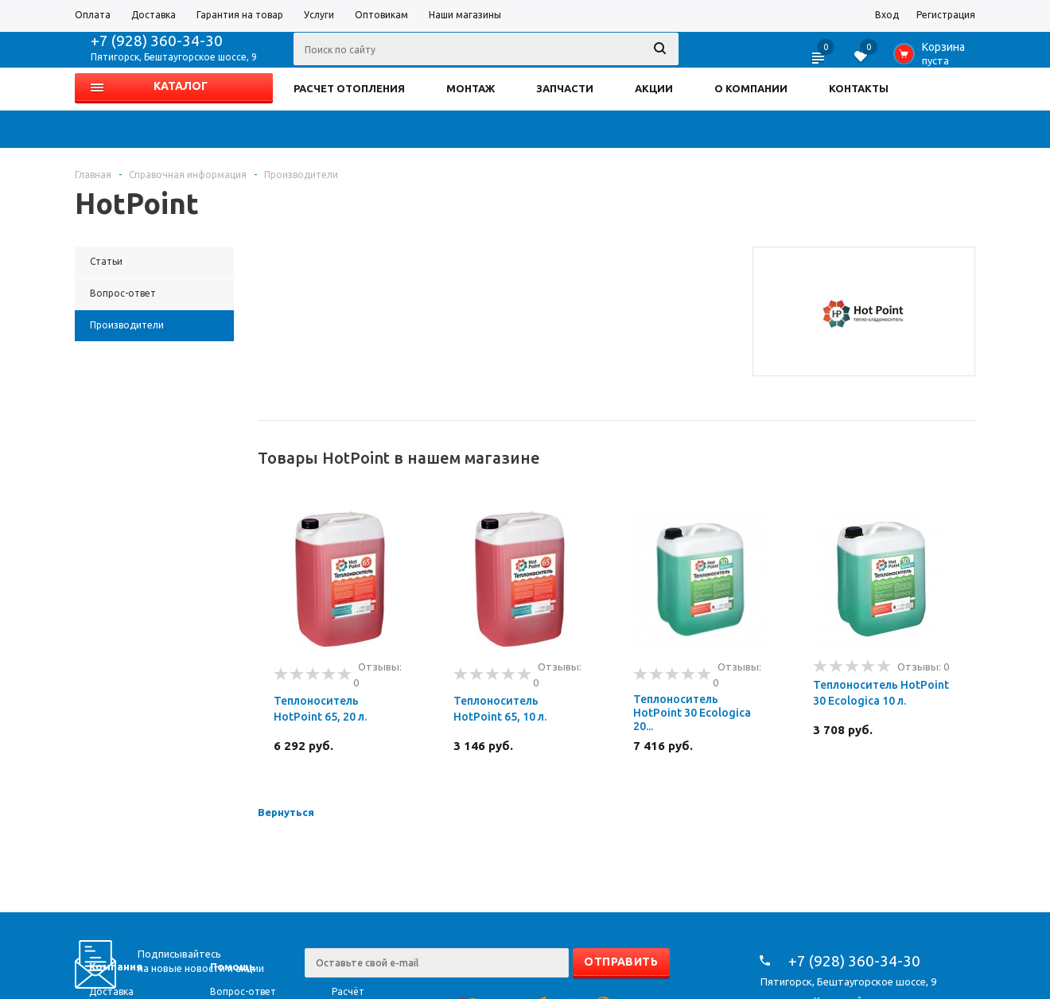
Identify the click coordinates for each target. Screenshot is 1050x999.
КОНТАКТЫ (859, 88)
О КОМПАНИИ (751, 88)
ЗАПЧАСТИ (564, 88)
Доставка (111, 991)
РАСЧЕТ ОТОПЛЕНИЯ (349, 88)
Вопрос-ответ (243, 991)
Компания (115, 966)
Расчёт (348, 991)
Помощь (232, 966)
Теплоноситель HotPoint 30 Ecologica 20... (692, 713)
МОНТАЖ (470, 88)
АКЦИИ (654, 88)
